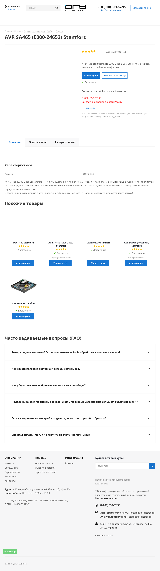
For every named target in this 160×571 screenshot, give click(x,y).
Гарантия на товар (45, 472)
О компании (13, 458)
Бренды (69, 463)
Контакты (10, 480)
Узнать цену (91, 75)
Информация (74, 458)
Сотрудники (12, 467)
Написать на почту (115, 75)
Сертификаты (12, 472)
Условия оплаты (44, 463)
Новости (9, 463)
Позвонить (90, 107)
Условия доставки (45, 467)
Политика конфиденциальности (112, 479)
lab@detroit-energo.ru (140, 516)
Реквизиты (11, 476)
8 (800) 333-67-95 (113, 7)
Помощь (40, 458)
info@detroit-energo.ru (111, 10)
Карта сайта (101, 483)
